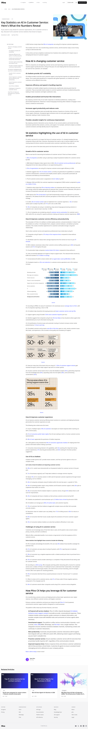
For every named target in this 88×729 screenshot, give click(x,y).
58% (70, 511)
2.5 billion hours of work (60, 499)
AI (12, 19)
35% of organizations (32, 168)
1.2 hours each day (39, 325)
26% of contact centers (37, 202)
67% (61, 549)
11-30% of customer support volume (65, 365)
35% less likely (56, 318)
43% (67, 491)
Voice (20, 709)
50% (59, 544)
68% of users (31, 439)
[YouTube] (75, 726)
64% (29, 584)
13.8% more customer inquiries (53, 314)
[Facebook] (81, 726)
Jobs (73, 712)
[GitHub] (86, 726)
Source (53, 302)
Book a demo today (31, 652)
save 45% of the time (52, 328)
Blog (55, 709)
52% (59, 448)
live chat (57, 625)
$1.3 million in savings (43, 255)
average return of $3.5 (71, 306)
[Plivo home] (3, 2)
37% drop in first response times (52, 234)
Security (56, 717)
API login (38, 709)
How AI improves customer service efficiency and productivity (15, 78)
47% (38, 450)
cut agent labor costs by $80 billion (61, 259)
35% (29, 207)
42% (71, 202)
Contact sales (70, 2)
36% (29, 485)
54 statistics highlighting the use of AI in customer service (15, 70)
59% (29, 574)
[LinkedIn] (83, 726)
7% (28, 473)
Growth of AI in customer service (15, 74)
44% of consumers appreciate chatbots (57, 443)
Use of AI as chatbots (14, 86)
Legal (73, 717)
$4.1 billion (56, 179)
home (5, 9)
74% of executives (41, 195)
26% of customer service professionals (64, 163)
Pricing (2, 712)
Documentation (40, 712)
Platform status (40, 715)
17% (47, 204)
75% (32, 477)
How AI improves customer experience (15, 83)
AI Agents (3, 709)
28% (63, 373)
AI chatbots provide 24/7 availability (14, 51)
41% (53, 579)
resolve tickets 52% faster (52, 250)
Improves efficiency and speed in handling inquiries (15, 55)
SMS (39, 625)
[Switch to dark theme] (76, 2)
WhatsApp (21, 715)
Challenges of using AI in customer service (15, 89)
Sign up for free (82, 2)
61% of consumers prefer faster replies (38, 434)
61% (29, 549)
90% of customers (46, 429)
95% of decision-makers (48, 187)
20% (76, 485)
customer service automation (59, 212)
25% (35, 374)
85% (29, 517)
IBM (78, 214)
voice (35, 625)
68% (72, 245)
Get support (57, 715)
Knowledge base (58, 712)
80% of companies (49, 44)
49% (29, 468)
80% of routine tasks (49, 503)
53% (29, 560)
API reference (39, 717)
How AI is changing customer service (15, 47)
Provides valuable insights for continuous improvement (16, 66)
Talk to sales (74, 715)
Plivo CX (62, 602)
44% (29, 482)
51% (34, 247)
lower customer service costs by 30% (66, 311)
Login (63, 2)
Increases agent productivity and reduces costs (15, 62)
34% (41, 373)
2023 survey (39, 565)
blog (9, 9)
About (73, 709)
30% (29, 554)
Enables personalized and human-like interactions (15, 59)
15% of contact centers (45, 172)
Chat (20, 717)
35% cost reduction (45, 262)
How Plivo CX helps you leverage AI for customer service (14, 93)
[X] (78, 726)
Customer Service (5, 19)
